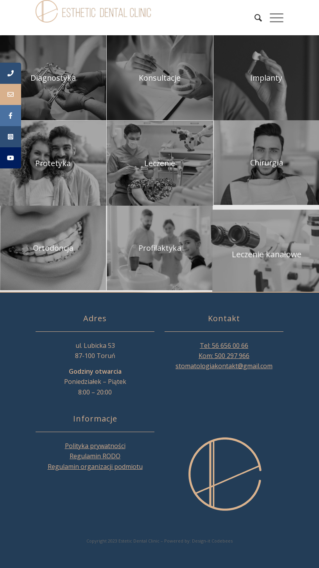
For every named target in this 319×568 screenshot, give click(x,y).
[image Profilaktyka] (160, 248)
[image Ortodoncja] (53, 248)
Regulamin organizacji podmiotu (95, 466)
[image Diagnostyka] (53, 78)
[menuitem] (254, 17)
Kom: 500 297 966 (224, 355)
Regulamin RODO (95, 456)
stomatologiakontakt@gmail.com (224, 366)
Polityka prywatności (95, 445)
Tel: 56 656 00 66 (224, 345)
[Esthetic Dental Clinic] (94, 17)
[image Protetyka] (53, 163)
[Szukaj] (254, 17)
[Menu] (272, 17)
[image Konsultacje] (160, 78)
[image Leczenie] (160, 163)
